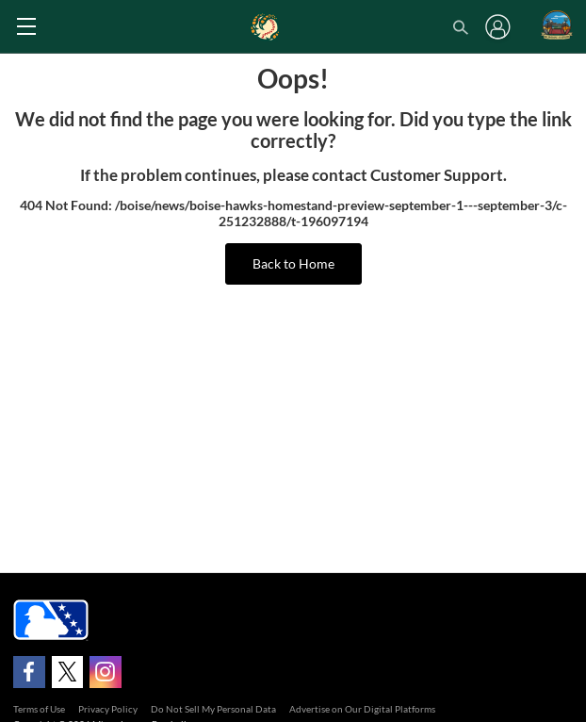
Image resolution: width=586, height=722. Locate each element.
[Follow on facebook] (29, 672)
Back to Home (293, 263)
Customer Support (436, 175)
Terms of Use (39, 708)
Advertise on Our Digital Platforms (362, 708)
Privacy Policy (108, 708)
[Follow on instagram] (106, 672)
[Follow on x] (68, 672)
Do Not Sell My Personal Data (213, 708)
